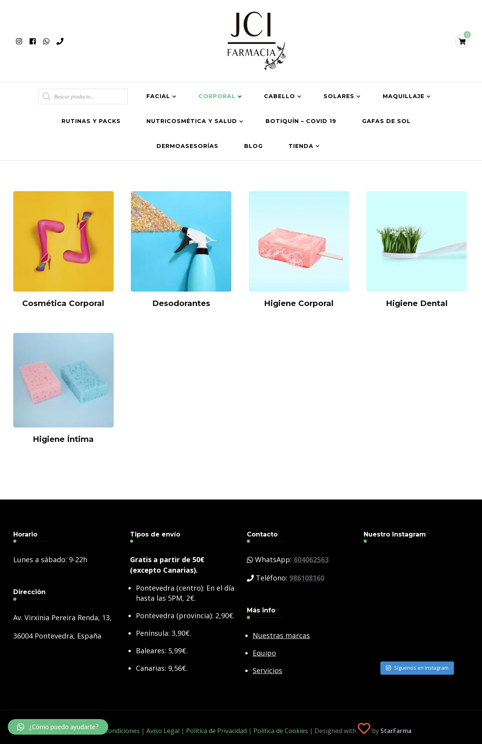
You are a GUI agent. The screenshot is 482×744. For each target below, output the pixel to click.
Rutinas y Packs (91, 121)
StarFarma (396, 730)
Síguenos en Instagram (417, 667)
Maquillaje (403, 96)
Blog (253, 146)
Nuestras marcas (281, 635)
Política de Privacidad (216, 730)
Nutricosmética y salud (191, 121)
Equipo (264, 653)
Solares (339, 96)
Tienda (300, 146)
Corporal (217, 96)
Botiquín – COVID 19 (301, 121)
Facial (158, 96)
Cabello (279, 96)
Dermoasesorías (187, 146)
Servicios (267, 670)
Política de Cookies (280, 730)
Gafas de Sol (386, 121)
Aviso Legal (162, 730)
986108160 (306, 577)
